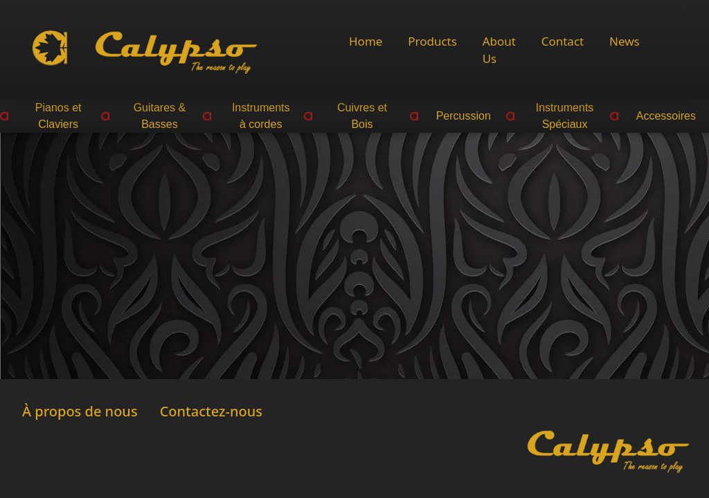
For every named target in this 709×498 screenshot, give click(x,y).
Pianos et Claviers (58, 116)
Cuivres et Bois (362, 116)
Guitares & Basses (160, 116)
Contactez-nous (211, 411)
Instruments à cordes (261, 116)
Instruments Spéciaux (565, 116)
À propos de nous (80, 411)
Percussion (463, 116)
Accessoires (666, 116)
